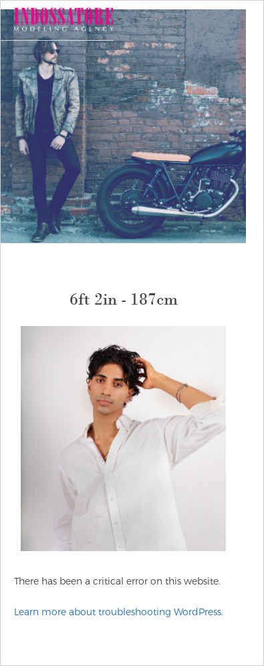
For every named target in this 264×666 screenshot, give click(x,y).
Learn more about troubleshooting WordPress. (118, 612)
